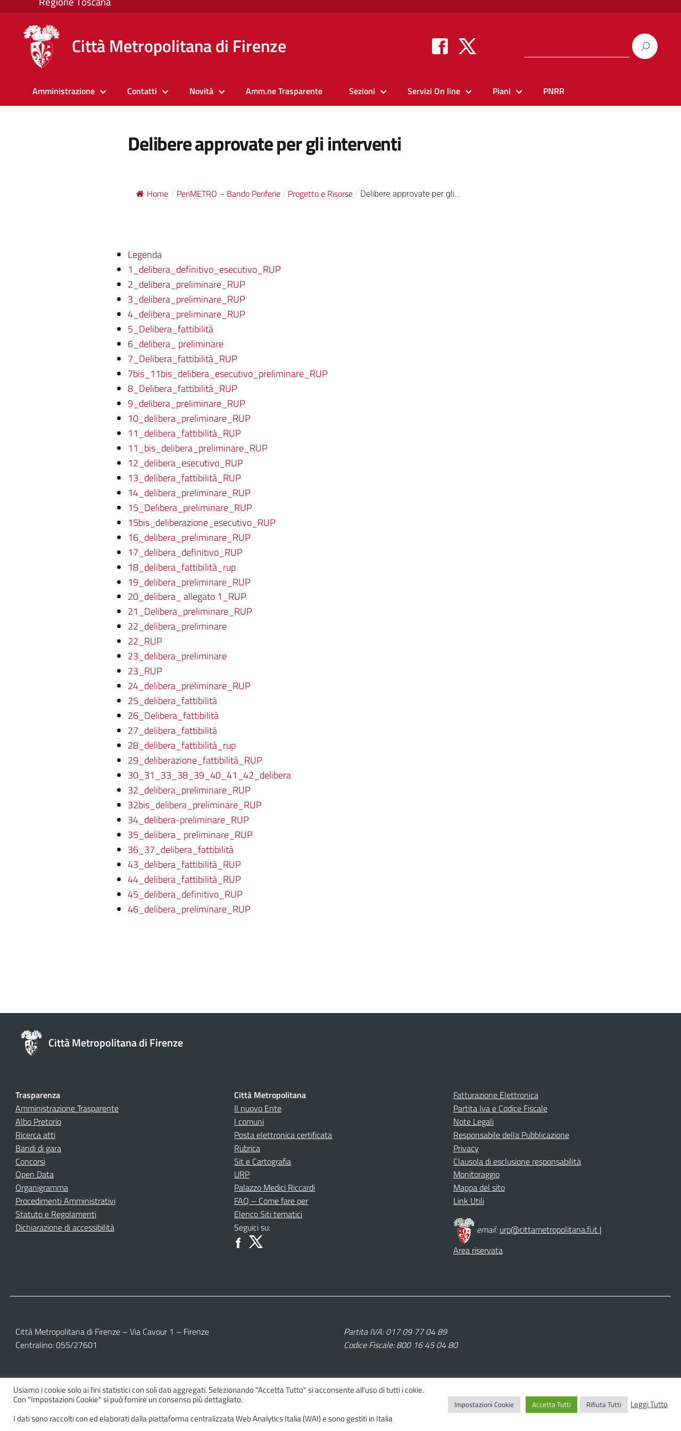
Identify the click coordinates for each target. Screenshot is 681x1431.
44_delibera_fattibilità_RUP (184, 879)
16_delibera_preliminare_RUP (189, 537)
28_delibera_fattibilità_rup (182, 745)
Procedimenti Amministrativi (65, 1200)
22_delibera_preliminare (177, 626)
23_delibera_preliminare (177, 656)
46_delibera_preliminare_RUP (189, 909)
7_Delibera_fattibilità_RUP (182, 359)
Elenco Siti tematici (268, 1214)
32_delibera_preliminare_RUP (189, 790)
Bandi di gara (38, 1148)
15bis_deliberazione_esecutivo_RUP (202, 522)
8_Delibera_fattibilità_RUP (182, 388)
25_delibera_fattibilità (172, 700)
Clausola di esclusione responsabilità (517, 1161)
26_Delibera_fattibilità (173, 715)
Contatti (142, 91)
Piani (502, 91)
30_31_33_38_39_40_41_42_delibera (209, 775)
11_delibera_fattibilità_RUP (184, 433)
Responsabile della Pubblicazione (511, 1134)
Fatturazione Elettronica (495, 1095)
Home (152, 193)
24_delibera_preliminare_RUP (189, 686)
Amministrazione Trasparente (67, 1108)
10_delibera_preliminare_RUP (189, 418)
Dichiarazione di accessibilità (64, 1227)
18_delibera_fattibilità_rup (182, 567)
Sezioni (362, 91)
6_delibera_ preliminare (175, 344)
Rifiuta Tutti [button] (603, 1404)
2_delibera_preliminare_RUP (186, 284)
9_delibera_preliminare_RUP (186, 403)
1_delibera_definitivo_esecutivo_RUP (204, 269)
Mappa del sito (479, 1187)
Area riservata (478, 1250)
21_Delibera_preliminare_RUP (190, 611)
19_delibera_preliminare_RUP (189, 582)
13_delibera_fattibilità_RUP (184, 478)
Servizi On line (434, 91)
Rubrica (247, 1148)
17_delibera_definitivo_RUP (185, 552)
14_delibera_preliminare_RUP (189, 493)
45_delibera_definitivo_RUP (185, 894)
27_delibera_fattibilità (172, 730)
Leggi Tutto (649, 1404)
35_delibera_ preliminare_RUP (190, 834)
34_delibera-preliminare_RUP (188, 820)
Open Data (34, 1174)
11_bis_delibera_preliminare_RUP (198, 448)
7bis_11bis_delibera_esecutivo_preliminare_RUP (228, 373)
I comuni (249, 1121)
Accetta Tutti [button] (551, 1404)
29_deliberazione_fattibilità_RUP (195, 760)
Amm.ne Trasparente (284, 91)
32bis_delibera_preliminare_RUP (195, 805)
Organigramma (41, 1187)
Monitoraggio (476, 1174)
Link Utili (468, 1200)
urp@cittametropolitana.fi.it (550, 1229)
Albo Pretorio (38, 1121)
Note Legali (473, 1121)
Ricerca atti (35, 1134)
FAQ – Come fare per (271, 1200)
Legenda (145, 254)
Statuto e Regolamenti (55, 1214)
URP (242, 1174)
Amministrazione (63, 91)
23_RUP (145, 671)
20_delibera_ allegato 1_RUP (187, 596)
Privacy (466, 1148)
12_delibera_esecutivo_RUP (185, 463)
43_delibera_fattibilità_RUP (184, 864)
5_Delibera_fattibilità (170, 329)
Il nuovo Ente (257, 1108)
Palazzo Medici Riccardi (274, 1187)
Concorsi (30, 1161)
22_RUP (145, 641)
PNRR (553, 91)
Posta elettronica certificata (283, 1134)
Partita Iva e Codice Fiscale (500, 1108)
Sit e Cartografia (262, 1161)
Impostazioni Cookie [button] (484, 1404)
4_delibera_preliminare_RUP (186, 314)
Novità (201, 91)
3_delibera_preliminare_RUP (186, 299)
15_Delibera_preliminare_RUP (190, 507)
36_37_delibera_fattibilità (181, 849)
